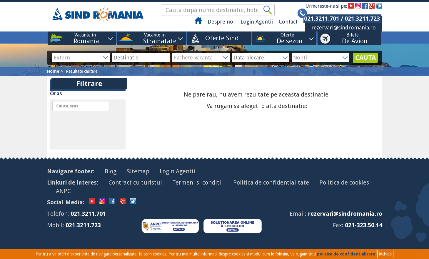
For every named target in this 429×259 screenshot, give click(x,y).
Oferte (287, 38)
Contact (288, 22)
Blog (110, 171)
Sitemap (138, 171)
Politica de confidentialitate (271, 182)
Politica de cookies (344, 182)
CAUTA (365, 57)
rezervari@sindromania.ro (343, 27)
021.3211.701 (88, 213)
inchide (385, 254)
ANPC (63, 191)
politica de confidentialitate (346, 254)
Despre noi (221, 22)
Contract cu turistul (135, 182)
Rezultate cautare (81, 71)
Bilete (352, 38)
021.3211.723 (83, 225)
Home (53, 71)
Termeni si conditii (197, 182)
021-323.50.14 (363, 225)
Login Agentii (257, 22)
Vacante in (85, 38)
